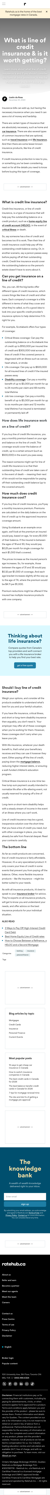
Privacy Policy (11, 1215)
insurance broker (26, 893)
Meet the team (9, 1297)
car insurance (9, 131)
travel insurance (19, 139)
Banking (20, 951)
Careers (6, 1302)
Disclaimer (7, 1336)
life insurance (40, 139)
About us (6, 1274)
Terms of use (8, 1324)
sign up (25, 1204)
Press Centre (8, 1319)
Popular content (10, 1363)
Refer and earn (9, 1280)
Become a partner (10, 1286)
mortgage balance (30, 761)
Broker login (8, 1358)
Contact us (22, 1215)
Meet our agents (10, 1291)
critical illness (9, 229)
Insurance (30, 951)
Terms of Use (34, 1213)
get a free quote (25, 665)
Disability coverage (15, 379)
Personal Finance (22, 955)
